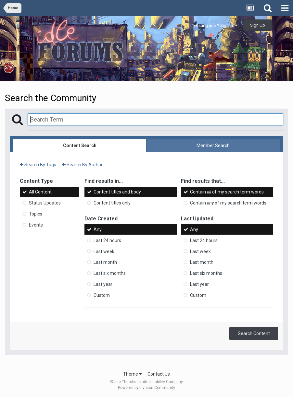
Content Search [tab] (79, 145)
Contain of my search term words (227, 191)
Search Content (254, 333)
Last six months (110, 273)
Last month (105, 262)
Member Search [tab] (213, 145)
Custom (102, 295)
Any (98, 229)
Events (36, 225)
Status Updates (45, 202)
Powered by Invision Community (146, 387)
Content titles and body (117, 191)
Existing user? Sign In (215, 25)
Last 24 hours (107, 240)
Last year (103, 284)
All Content (40, 191)
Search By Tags (38, 164)
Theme (132, 374)
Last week (104, 251)
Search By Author (82, 164)
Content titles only (112, 202)
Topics (35, 213)
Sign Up (257, 25)
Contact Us (158, 374)
